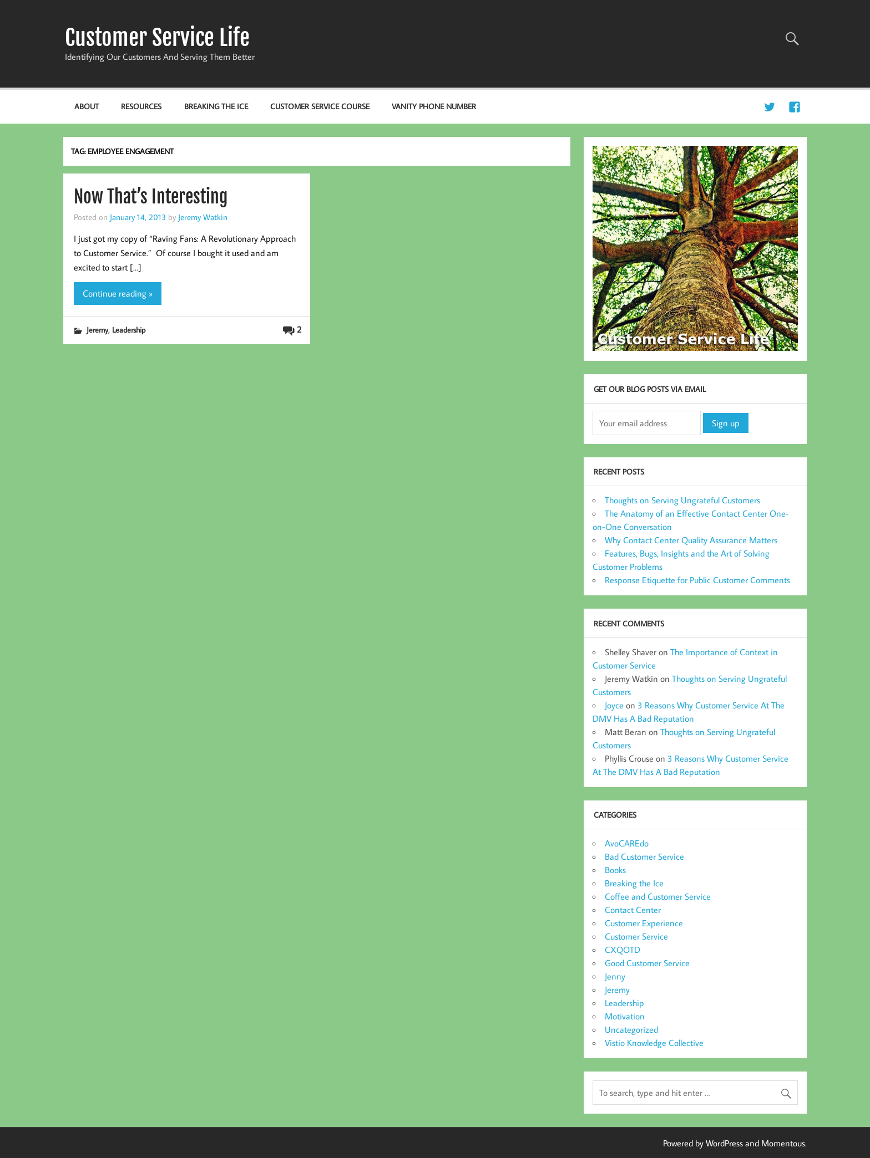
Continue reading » (118, 293)
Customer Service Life (157, 38)
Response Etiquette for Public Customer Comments (697, 579)
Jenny (615, 976)
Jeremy (97, 329)
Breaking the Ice (216, 106)
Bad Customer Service (644, 856)
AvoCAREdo (627, 843)
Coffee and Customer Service (658, 896)
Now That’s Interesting (150, 197)
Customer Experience (644, 923)
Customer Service (636, 936)
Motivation (625, 1016)
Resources (141, 106)
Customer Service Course (320, 106)
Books (615, 869)
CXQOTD (622, 949)
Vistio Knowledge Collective (654, 1042)
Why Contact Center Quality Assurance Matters (691, 539)
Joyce (614, 705)
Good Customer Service (647, 962)
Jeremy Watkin (202, 216)
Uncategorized (631, 1029)
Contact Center (633, 909)
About (86, 106)
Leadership (128, 329)
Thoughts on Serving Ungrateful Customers (682, 500)
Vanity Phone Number (434, 106)
